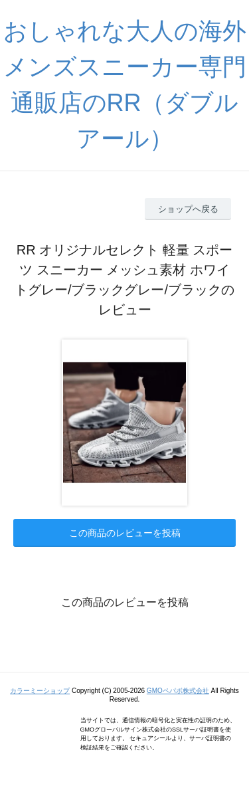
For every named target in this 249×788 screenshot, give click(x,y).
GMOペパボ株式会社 (178, 690)
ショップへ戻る (188, 209)
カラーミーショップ (40, 690)
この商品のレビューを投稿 (125, 533)
